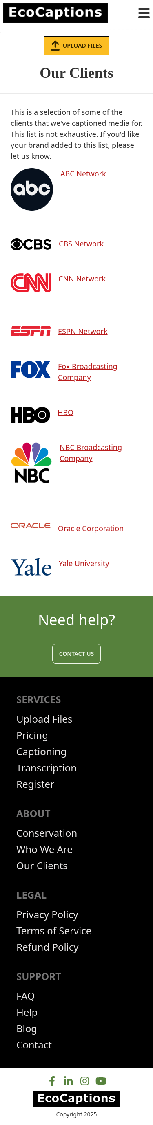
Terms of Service (53, 930)
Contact (34, 1044)
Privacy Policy (47, 914)
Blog (26, 1028)
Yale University (84, 563)
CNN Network (82, 278)
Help (27, 1012)
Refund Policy (47, 947)
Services (38, 699)
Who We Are (44, 849)
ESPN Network (83, 331)
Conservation (46, 832)
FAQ (25, 995)
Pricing (32, 735)
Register (35, 784)
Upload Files (76, 45)
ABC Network (83, 173)
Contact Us (76, 653)
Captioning (41, 751)
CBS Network (81, 243)
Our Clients (42, 865)
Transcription (46, 767)
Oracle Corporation (91, 528)
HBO (65, 412)
